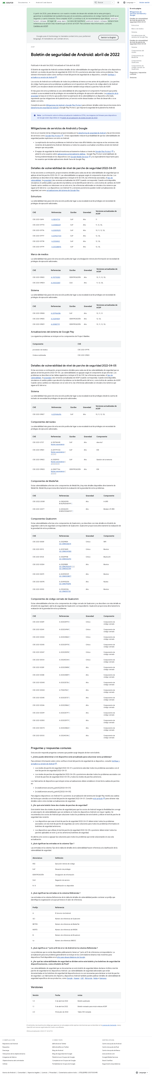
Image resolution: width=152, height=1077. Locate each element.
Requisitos (6, 1047)
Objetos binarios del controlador (13, 1060)
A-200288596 (56, 247)
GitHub (5, 1064)
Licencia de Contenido (109, 1025)
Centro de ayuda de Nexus (111, 1050)
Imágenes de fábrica (9, 1057)
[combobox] (104, 2)
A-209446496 (56, 414)
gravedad (47, 180)
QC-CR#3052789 (65, 569)
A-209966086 (56, 313)
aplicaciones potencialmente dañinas (71, 154)
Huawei (76, 978)
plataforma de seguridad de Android (44, 108)
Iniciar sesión (144, 2)
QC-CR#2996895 (65, 584)
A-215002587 (55, 283)
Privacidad (53, 1072)
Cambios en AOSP (40, 26)
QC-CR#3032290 (65, 559)
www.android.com (108, 1054)
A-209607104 (56, 236)
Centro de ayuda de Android (111, 1044)
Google (70, 978)
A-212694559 (55, 319)
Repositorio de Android (10, 1044)
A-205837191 (55, 324)
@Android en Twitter (59, 1044)
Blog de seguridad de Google (62, 1054)
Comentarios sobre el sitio (68, 1072)
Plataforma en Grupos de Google (63, 1057)
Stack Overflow (107, 1060)
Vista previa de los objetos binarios (14, 1054)
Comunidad (22, 1072)
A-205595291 (56, 230)
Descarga (6, 1050)
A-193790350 (55, 277)
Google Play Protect (53, 136)
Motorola (88, 978)
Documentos (23, 2)
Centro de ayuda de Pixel (110, 1047)
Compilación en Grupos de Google (64, 1060)
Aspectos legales (34, 1072)
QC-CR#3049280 (65, 551)
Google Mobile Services (79, 157)
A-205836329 (56, 225)
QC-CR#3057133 (65, 591)
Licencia (44, 1072)
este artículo (98, 799)
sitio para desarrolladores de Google (71, 957)
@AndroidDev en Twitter (60, 1047)
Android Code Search (44, 2)
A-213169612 (56, 241)
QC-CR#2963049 (65, 566)
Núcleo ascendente (57, 444)
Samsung (103, 978)
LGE (82, 978)
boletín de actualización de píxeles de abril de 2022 (79, 118)
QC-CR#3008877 (65, 576)
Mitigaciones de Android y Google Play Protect (64, 105)
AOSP (33, 47)
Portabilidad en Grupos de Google (63, 1064)
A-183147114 (56, 219)
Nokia (95, 978)
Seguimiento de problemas (111, 1064)
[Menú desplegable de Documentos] (30, 2)
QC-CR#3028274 (65, 544)
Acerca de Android (9, 1072)
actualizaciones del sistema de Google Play (63, 190)
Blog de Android (57, 1050)
